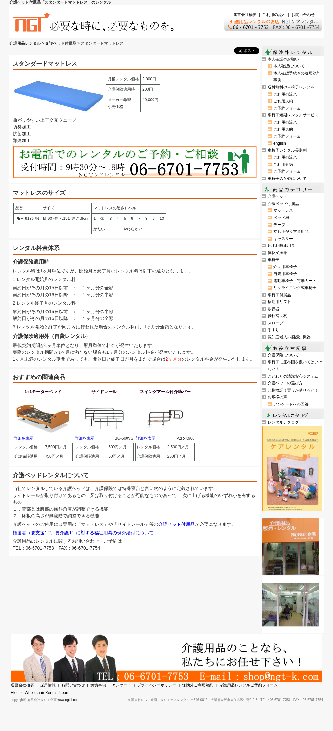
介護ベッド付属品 (60, 43)
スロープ (275, 323)
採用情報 (48, 685)
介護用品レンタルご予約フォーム (248, 685)
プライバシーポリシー (156, 685)
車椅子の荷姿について (287, 178)
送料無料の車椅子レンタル (291, 87)
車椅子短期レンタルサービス (293, 115)
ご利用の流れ (274, 14)
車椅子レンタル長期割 (287, 150)
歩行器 (273, 309)
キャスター (283, 238)
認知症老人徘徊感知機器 (289, 337)
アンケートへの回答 (291, 404)
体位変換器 (277, 252)
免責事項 (98, 685)
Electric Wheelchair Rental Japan (39, 692)
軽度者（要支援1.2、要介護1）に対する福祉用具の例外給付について (83, 532)
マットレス (283, 210)
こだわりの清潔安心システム (293, 376)
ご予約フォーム (287, 108)
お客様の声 (277, 397)
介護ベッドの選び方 (285, 383)
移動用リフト (279, 301)
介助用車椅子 (285, 266)
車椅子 (273, 260)
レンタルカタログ (283, 422)
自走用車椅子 (285, 274)
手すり (273, 330)
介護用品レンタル (25, 43)
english (279, 143)
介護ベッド (277, 196)
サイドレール (104, 391)
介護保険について (283, 355)
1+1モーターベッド (42, 391)
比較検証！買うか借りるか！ (293, 390)
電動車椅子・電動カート (294, 280)
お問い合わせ (303, 14)
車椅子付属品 (279, 295)
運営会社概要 (245, 14)
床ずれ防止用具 (281, 245)
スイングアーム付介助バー (165, 391)
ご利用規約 (283, 101)
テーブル (281, 224)
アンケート (121, 685)
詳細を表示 (23, 438)
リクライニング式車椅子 (294, 288)
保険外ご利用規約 (197, 685)
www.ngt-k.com (69, 700)
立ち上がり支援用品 (291, 231)
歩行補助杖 (277, 315)
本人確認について (289, 66)
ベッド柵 (281, 217)
